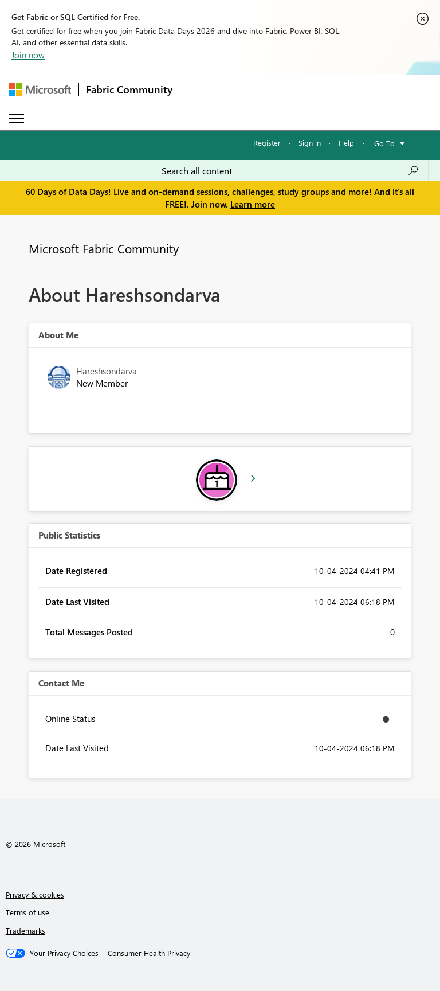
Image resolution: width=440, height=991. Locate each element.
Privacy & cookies (35, 894)
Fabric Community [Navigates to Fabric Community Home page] (129, 89)
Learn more (252, 204)
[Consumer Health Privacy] (149, 953)
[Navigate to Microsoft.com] (40, 89)
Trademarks (25, 930)
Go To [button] (384, 143)
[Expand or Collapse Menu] (16, 118)
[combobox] (290, 171)
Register (267, 142)
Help (346, 142)
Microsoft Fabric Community (104, 248)
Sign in (309, 142)
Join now (28, 55)
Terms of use (27, 912)
